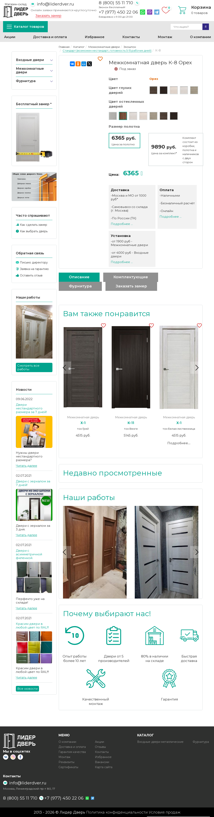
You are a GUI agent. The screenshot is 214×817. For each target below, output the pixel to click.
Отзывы (100, 746)
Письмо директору (34, 262)
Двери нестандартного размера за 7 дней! (31, 408)
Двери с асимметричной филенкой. (29, 554)
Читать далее (26, 466)
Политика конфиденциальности (117, 812)
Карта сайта (103, 767)
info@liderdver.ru (55, 3)
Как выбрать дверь (34, 231)
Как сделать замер (33, 225)
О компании (200, 37)
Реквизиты (66, 762)
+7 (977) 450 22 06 (118, 12)
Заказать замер (48, 16)
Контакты (131, 37)
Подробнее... (178, 443)
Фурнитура (26, 81)
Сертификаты (68, 767)
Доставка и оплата (50, 37)
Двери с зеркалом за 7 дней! (33, 483)
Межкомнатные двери (30, 70)
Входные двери (30, 60)
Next (196, 367)
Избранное (94, 37)
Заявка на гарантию (34, 269)
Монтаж (165, 37)
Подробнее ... (122, 224)
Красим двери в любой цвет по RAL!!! (32, 625)
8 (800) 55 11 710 (116, 2)
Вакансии (102, 762)
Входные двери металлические (160, 741)
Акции (9, 37)
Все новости (27, 689)
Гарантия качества (72, 752)
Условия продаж (164, 812)
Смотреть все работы (28, 367)
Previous (65, 367)
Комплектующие (130, 277)
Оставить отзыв (31, 275)
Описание (79, 277)
